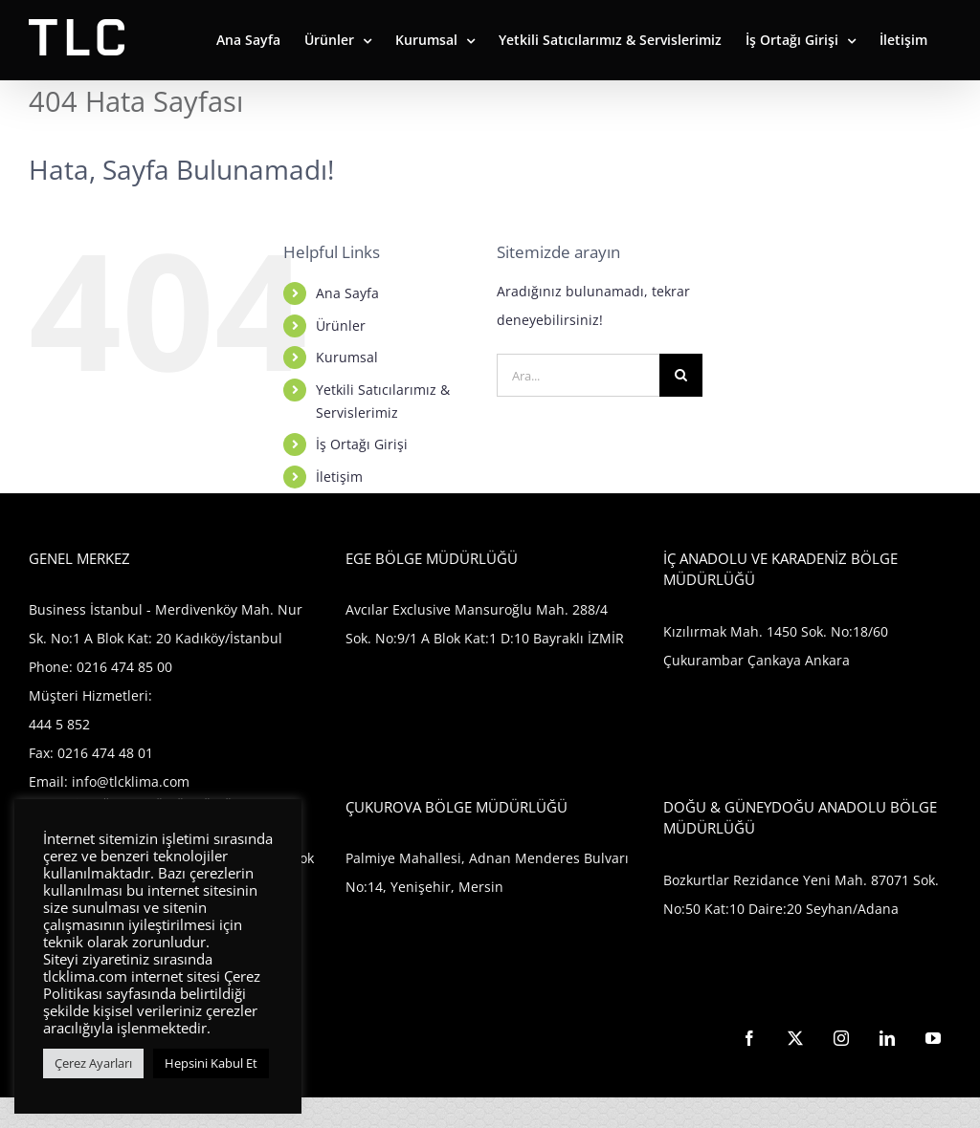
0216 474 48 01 (105, 753)
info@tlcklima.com (130, 781)
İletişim (339, 476)
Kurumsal (347, 357)
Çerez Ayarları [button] (93, 1063)
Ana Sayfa (347, 293)
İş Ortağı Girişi (362, 444)
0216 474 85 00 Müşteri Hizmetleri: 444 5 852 (100, 695)
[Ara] (680, 375)
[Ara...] (578, 375)
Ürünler (341, 325)
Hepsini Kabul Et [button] (211, 1063)
